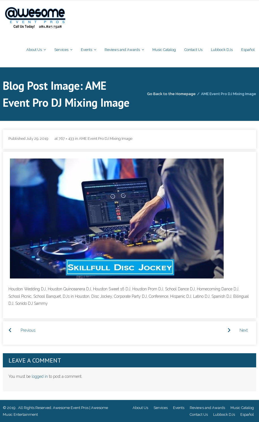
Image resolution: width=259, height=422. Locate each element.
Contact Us (199, 414)
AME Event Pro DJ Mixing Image (105, 138)
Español (247, 414)
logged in (40, 376)
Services (161, 408)
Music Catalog (242, 408)
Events (178, 408)
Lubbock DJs (224, 414)
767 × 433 (66, 138)
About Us (140, 408)
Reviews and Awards (207, 408)
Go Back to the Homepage (171, 94)
